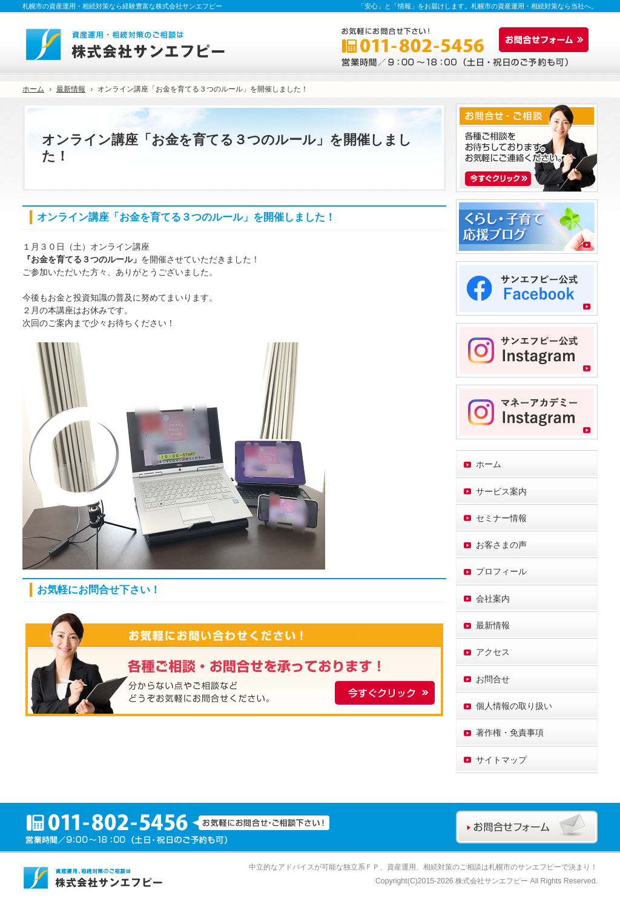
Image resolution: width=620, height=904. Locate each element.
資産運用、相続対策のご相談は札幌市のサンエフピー (474, 867)
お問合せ (493, 679)
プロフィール (501, 571)
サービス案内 (501, 491)
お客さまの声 (501, 545)
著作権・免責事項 (510, 732)
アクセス (493, 652)
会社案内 (493, 598)
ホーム (488, 464)
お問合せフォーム (547, 40)
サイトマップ (501, 760)
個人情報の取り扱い (514, 706)
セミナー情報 (501, 518)
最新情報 (493, 625)
